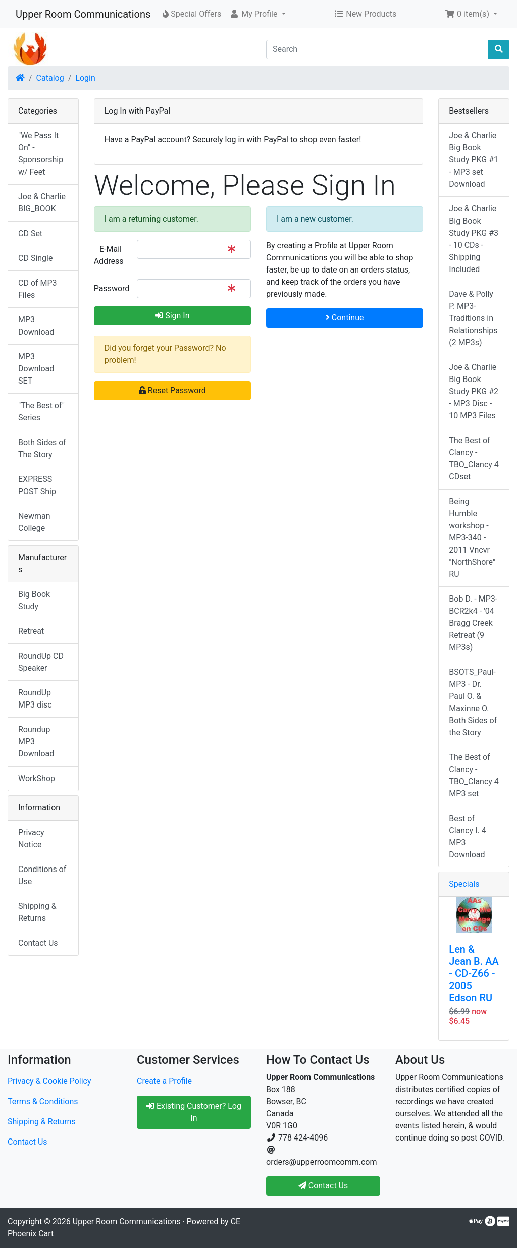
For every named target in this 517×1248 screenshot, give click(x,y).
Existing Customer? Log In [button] (193, 1112)
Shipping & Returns (37, 912)
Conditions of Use (42, 875)
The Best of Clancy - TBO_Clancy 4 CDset (474, 458)
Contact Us (38, 943)
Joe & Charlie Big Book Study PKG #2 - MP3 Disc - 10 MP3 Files (473, 391)
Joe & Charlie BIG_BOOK (42, 202)
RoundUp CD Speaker (41, 662)
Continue (345, 317)
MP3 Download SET (36, 369)
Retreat (31, 631)
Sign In (172, 315)
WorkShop (36, 778)
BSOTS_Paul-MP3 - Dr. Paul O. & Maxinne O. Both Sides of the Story (473, 702)
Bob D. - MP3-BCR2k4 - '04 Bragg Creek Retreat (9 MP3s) (473, 623)
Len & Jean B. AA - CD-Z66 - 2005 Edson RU (473, 973)
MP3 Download (36, 326)
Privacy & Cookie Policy (49, 1081)
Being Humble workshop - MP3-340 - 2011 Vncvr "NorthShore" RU (472, 538)
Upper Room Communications (83, 14)
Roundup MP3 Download (36, 741)
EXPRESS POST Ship (37, 485)
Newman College (34, 522)
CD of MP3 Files (37, 289)
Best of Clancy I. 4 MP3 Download (467, 836)
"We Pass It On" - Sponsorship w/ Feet (40, 154)
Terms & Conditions (43, 1101)
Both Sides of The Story (42, 448)
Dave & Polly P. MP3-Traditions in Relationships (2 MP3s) (473, 318)
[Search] (377, 49)
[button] (257, 14)
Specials (464, 884)
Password (111, 288)
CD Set (30, 233)
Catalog (50, 78)
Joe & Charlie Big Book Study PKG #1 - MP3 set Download (473, 160)
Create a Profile (164, 1081)
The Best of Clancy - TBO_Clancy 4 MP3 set (474, 775)
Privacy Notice (31, 838)
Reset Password (172, 390)
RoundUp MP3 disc (35, 699)
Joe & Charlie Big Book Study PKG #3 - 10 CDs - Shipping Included (473, 239)
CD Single (35, 258)
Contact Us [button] (323, 1185)
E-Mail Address (109, 255)
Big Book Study (34, 600)
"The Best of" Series (41, 411)
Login (85, 78)
